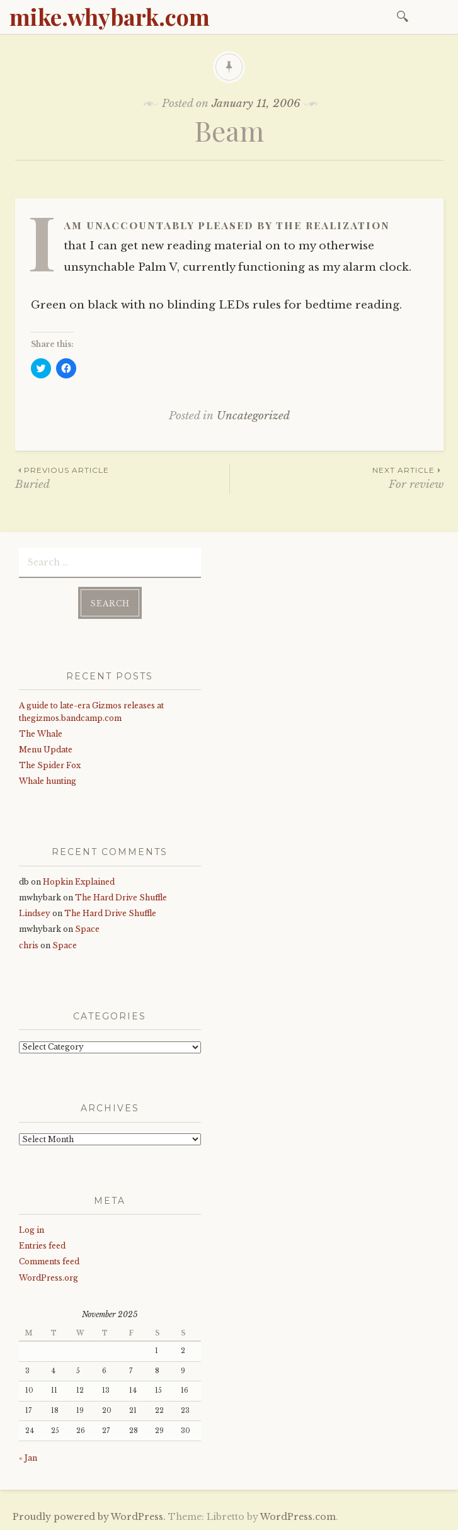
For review (337, 477)
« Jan (28, 1458)
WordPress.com (298, 1516)
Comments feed (49, 1261)
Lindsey (34, 913)
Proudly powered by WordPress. (89, 1516)
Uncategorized (253, 415)
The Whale (40, 734)
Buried (122, 477)
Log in (31, 1230)
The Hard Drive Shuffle (121, 897)
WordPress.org (48, 1278)
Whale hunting (47, 781)
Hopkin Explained (79, 882)
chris (28, 945)
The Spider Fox (50, 765)
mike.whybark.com (109, 16)
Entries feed (42, 1245)
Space (87, 929)
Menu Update (45, 749)
